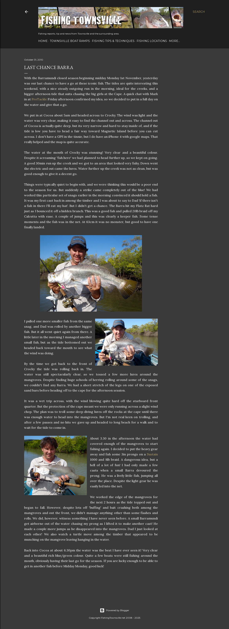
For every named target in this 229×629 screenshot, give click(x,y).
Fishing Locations (152, 41)
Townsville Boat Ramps (70, 41)
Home (43, 41)
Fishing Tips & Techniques (113, 41)
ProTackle (39, 99)
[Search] (199, 11)
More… (174, 41)
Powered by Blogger (114, 610)
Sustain (152, 454)
